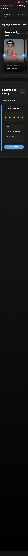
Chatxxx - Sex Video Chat (7, 2)
